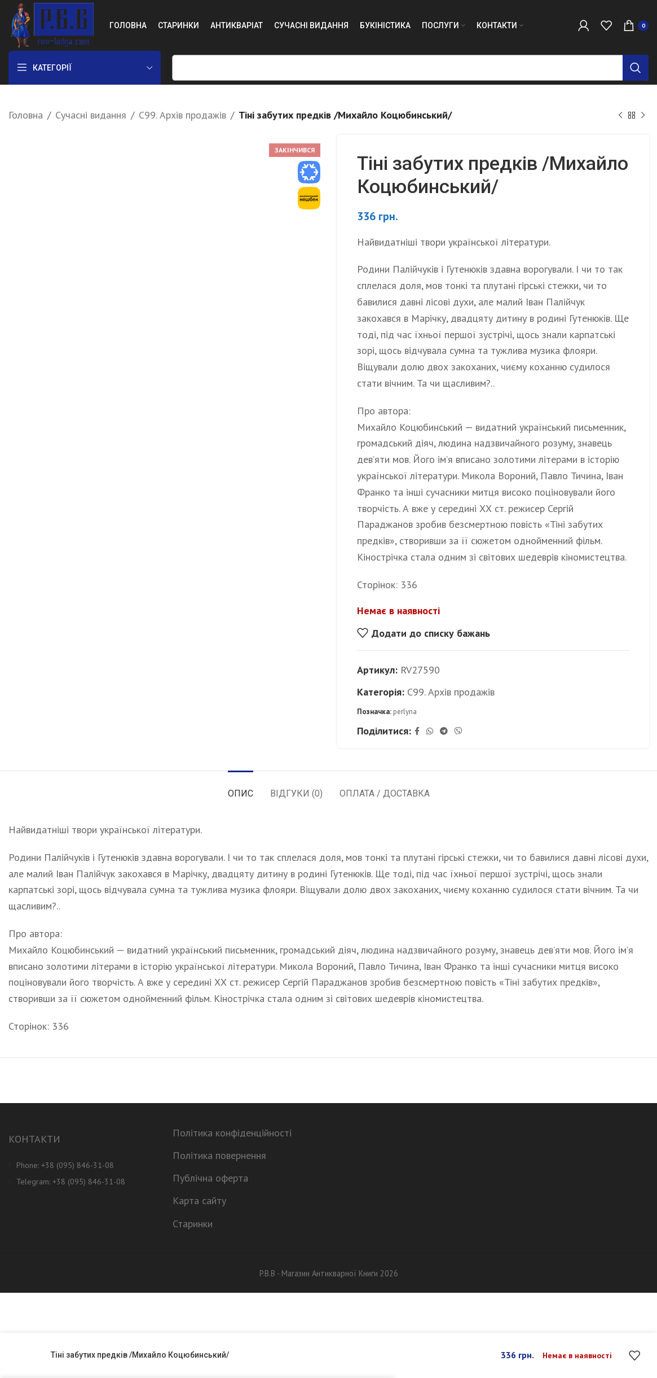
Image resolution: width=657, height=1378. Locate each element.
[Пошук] (410, 68)
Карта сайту (199, 1200)
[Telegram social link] (443, 731)
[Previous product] (620, 115)
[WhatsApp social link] (429, 731)
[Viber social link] (458, 731)
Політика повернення (219, 1155)
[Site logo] (51, 24)
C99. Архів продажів (182, 114)
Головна (25, 114)
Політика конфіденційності (232, 1132)
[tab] (240, 788)
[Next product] (643, 115)
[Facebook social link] (417, 731)
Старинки (193, 1223)
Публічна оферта (210, 1177)
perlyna (405, 711)
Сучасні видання (90, 114)
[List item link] (82, 1165)
